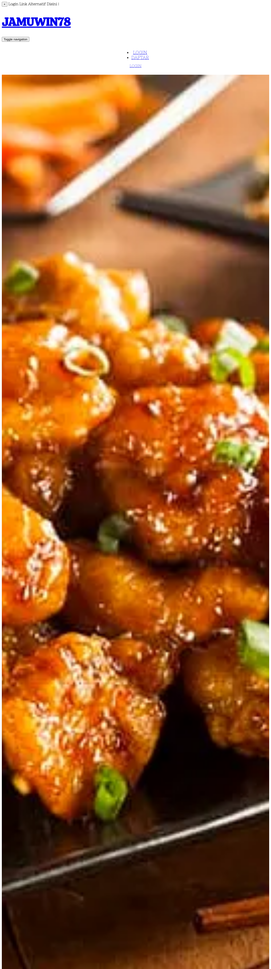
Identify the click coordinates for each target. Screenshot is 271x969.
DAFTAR (140, 57)
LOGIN (140, 52)
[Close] (4, 4)
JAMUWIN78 (36, 21)
